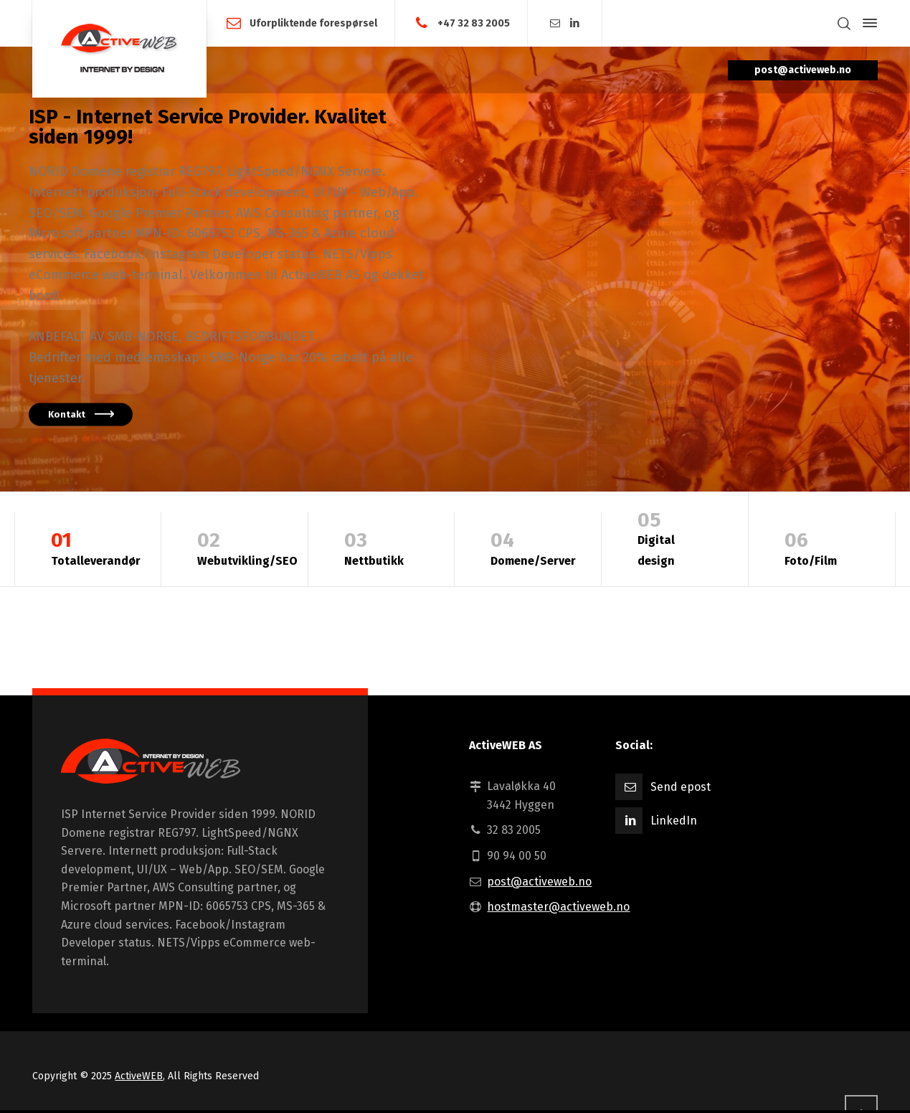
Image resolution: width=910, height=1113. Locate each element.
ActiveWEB (139, 1076)
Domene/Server (533, 547)
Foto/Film (822, 547)
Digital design (675, 537)
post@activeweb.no (539, 881)
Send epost (680, 787)
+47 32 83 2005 (473, 23)
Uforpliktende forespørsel (313, 23)
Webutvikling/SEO (247, 547)
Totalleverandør (96, 547)
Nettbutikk (381, 547)
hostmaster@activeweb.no (558, 907)
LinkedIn (673, 820)
